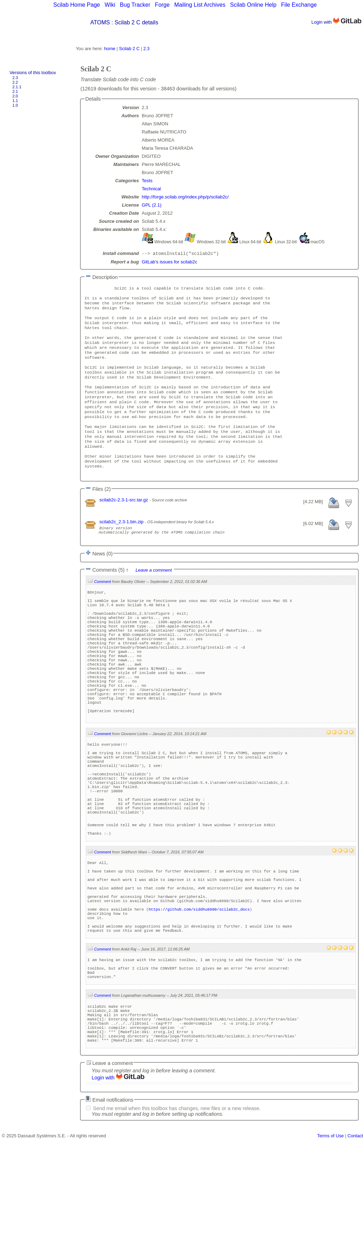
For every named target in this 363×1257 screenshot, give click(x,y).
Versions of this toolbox (33, 72)
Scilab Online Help (253, 5)
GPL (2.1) (152, 205)
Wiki (110, 5)
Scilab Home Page (76, 5)
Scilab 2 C (129, 48)
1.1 (15, 101)
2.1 (15, 91)
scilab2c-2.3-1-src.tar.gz (124, 527)
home (109, 48)
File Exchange (299, 5)
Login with (336, 22)
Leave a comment (153, 600)
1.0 (15, 105)
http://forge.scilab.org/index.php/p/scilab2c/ (185, 196)
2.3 (15, 78)
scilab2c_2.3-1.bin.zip (122, 549)
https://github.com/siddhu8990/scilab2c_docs (199, 1007)
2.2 (15, 82)
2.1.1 (17, 87)
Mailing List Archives (199, 5)
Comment (102, 612)
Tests (147, 180)
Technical (151, 188)
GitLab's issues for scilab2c (169, 262)
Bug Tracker (135, 5)
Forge (162, 5)
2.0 (15, 96)
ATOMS (100, 22)
